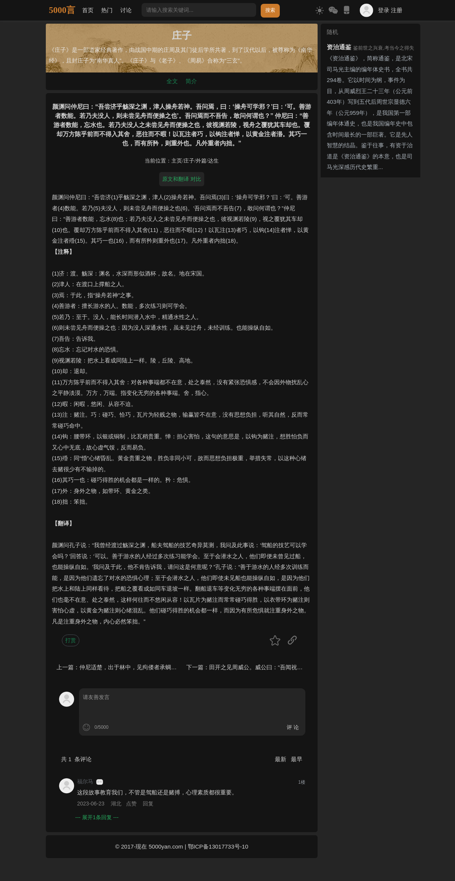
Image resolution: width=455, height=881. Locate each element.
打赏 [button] (70, 640)
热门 (107, 10)
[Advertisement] (370, 294)
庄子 (189, 161)
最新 (281, 759)
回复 (148, 803)
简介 (191, 81)
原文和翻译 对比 (181, 179)
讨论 (126, 10)
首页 (88, 10)
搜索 (270, 10)
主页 (176, 161)
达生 (213, 161)
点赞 (131, 803)
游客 (99, 781)
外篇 (201, 161)
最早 (296, 759)
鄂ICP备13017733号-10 (218, 846)
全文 (172, 81)
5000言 (62, 10)
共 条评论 (76, 759)
